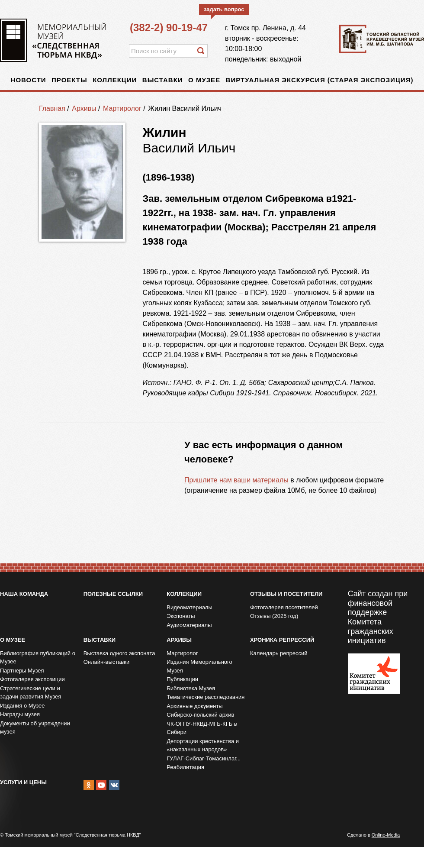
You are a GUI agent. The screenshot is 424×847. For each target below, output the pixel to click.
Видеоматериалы (189, 607)
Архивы (84, 108)
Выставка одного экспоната (119, 653)
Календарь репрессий (279, 653)
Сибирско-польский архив (200, 714)
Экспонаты (181, 616)
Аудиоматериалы (189, 625)
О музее (204, 80)
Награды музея (20, 714)
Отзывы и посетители (286, 594)
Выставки (162, 80)
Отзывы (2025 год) (274, 616)
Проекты (69, 80)
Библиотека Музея (191, 688)
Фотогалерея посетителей (284, 607)
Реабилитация (185, 767)
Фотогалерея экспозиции (32, 679)
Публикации (182, 679)
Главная (52, 108)
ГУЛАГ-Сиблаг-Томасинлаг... (204, 758)
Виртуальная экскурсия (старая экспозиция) (320, 80)
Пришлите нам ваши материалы (236, 480)
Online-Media (386, 834)
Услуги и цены (23, 782)
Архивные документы (194, 706)
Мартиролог (122, 108)
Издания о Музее (22, 705)
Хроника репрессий (282, 640)
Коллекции (115, 80)
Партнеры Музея (22, 670)
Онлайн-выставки (107, 662)
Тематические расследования (205, 697)
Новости (28, 80)
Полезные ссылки (113, 594)
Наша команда (24, 594)
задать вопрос (224, 9)
